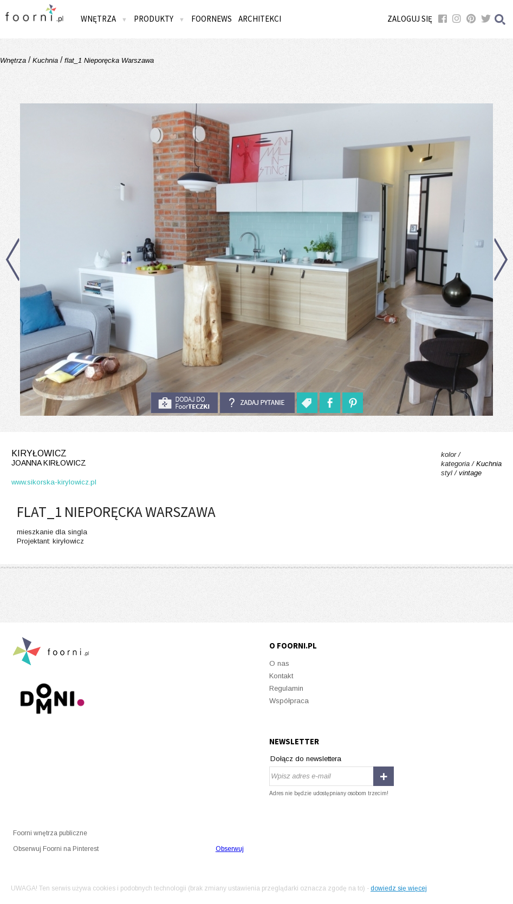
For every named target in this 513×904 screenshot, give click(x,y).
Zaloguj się (409, 19)
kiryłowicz (53, 458)
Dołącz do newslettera (305, 759)
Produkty (159, 19)
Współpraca (289, 701)
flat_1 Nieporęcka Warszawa (108, 60)
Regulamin (286, 688)
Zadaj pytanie (257, 402)
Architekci (259, 19)
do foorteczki (184, 402)
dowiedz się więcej (399, 888)
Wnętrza (104, 19)
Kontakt (281, 676)
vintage (470, 473)
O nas (279, 663)
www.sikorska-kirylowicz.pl (53, 482)
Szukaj (500, 19)
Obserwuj (230, 849)
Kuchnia (45, 60)
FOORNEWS (211, 19)
